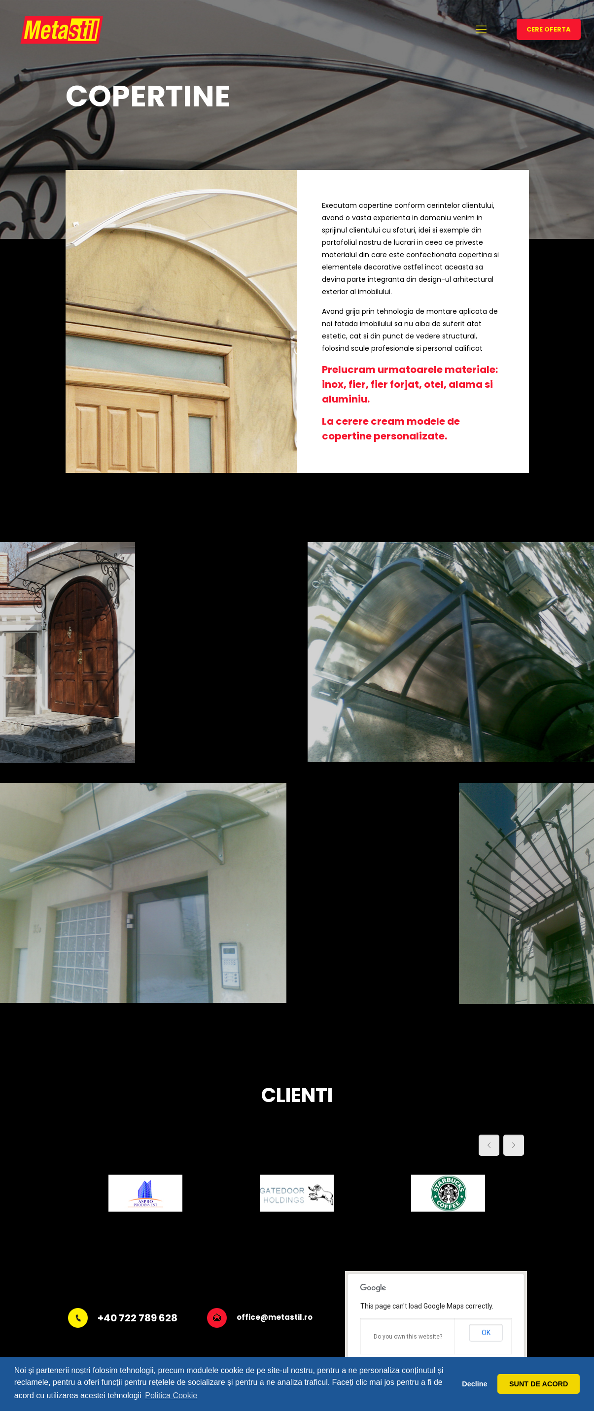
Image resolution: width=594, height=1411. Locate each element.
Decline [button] (474, 1384)
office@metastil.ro (275, 1317)
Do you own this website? (408, 1336)
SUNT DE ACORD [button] (538, 1384)
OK (486, 1333)
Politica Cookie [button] (171, 1395)
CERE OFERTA (548, 29)
